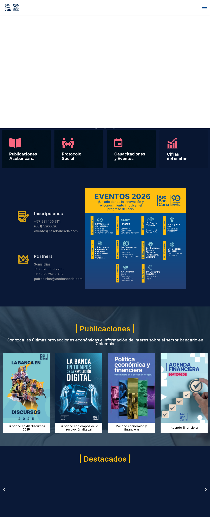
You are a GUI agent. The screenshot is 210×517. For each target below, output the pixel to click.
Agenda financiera (184, 428)
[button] (96, 127)
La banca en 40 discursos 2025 (26, 427)
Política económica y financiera (131, 427)
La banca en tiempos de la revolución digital (79, 427)
